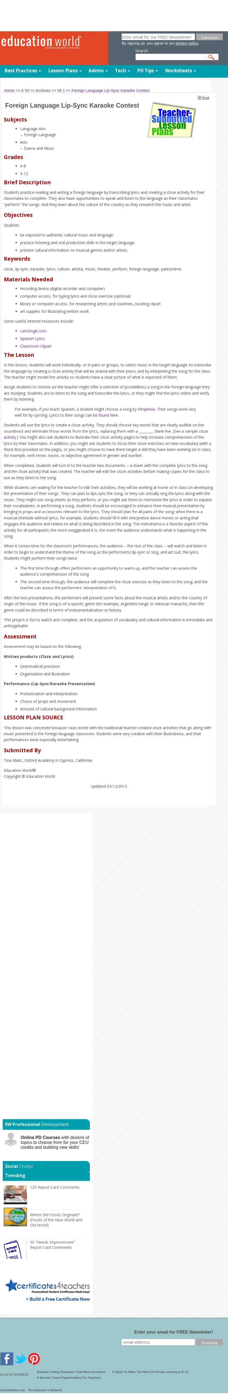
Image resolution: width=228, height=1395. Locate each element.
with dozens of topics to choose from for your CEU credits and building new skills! (55, 1142)
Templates (43, 81)
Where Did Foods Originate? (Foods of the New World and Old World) (56, 1220)
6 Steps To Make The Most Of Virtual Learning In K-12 (150, 1372)
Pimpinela (146, 409)
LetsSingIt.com (33, 330)
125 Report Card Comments (55, 1187)
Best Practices (20, 70)
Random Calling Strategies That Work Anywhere (71, 1372)
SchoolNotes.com (12, 1390)
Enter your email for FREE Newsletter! (173, 1332)
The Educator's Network (45, 1390)
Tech (120, 70)
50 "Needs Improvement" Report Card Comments (52, 1245)
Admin (96, 70)
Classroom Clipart (35, 346)
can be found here (102, 415)
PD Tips (145, 70)
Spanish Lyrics (32, 338)
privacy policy (187, 43)
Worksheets (178, 70)
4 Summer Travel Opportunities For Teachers (69, 1377)
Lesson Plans (63, 70)
